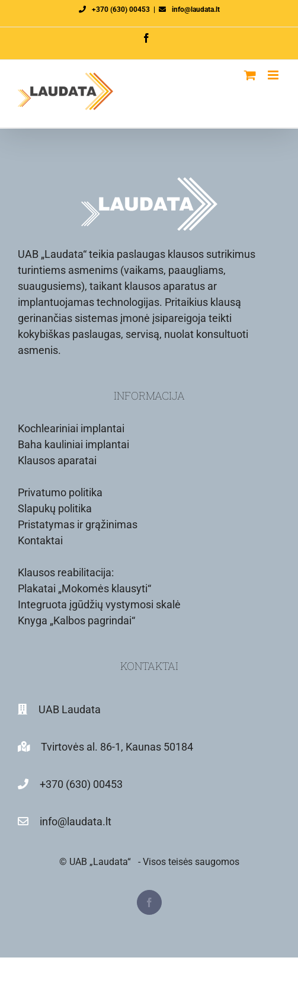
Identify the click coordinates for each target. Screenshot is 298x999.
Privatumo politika (60, 492)
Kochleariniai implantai (71, 428)
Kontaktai (40, 540)
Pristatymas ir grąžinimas (77, 524)
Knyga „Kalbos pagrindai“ (76, 620)
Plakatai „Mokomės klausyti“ (84, 588)
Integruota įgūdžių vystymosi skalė (99, 604)
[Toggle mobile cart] (250, 75)
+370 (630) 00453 (121, 9)
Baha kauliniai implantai (73, 444)
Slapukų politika (55, 508)
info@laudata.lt (196, 9)
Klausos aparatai (57, 460)
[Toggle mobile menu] (274, 75)
